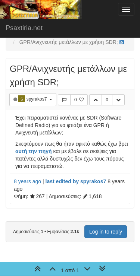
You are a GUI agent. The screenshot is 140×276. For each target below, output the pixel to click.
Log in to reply (105, 232)
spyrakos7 (37, 99)
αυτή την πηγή (33, 151)
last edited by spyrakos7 (76, 181)
